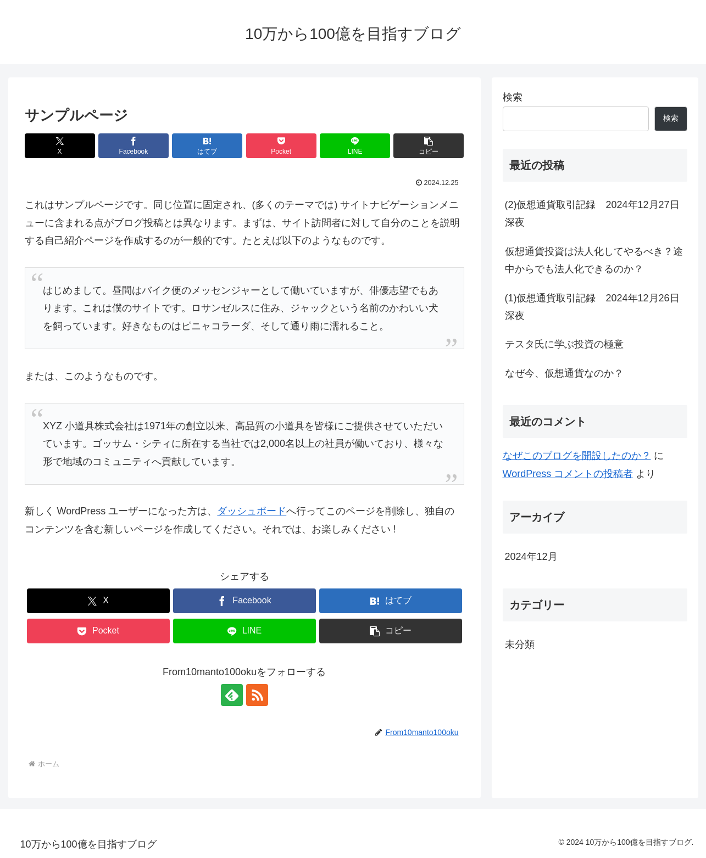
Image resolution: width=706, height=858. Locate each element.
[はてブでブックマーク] (207, 145)
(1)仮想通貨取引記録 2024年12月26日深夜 (592, 307)
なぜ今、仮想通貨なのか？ (564, 373)
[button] (428, 145)
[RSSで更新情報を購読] (257, 695)
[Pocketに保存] (281, 145)
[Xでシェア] (60, 145)
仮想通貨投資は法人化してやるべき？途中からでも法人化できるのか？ (594, 260)
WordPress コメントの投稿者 (568, 473)
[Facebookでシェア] (133, 145)
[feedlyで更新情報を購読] (232, 695)
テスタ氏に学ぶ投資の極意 (564, 344)
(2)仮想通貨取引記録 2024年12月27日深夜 (592, 213)
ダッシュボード (251, 511)
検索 (512, 97)
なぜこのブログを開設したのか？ (577, 455)
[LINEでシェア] (355, 145)
